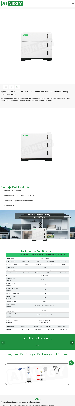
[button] (72, 343)
